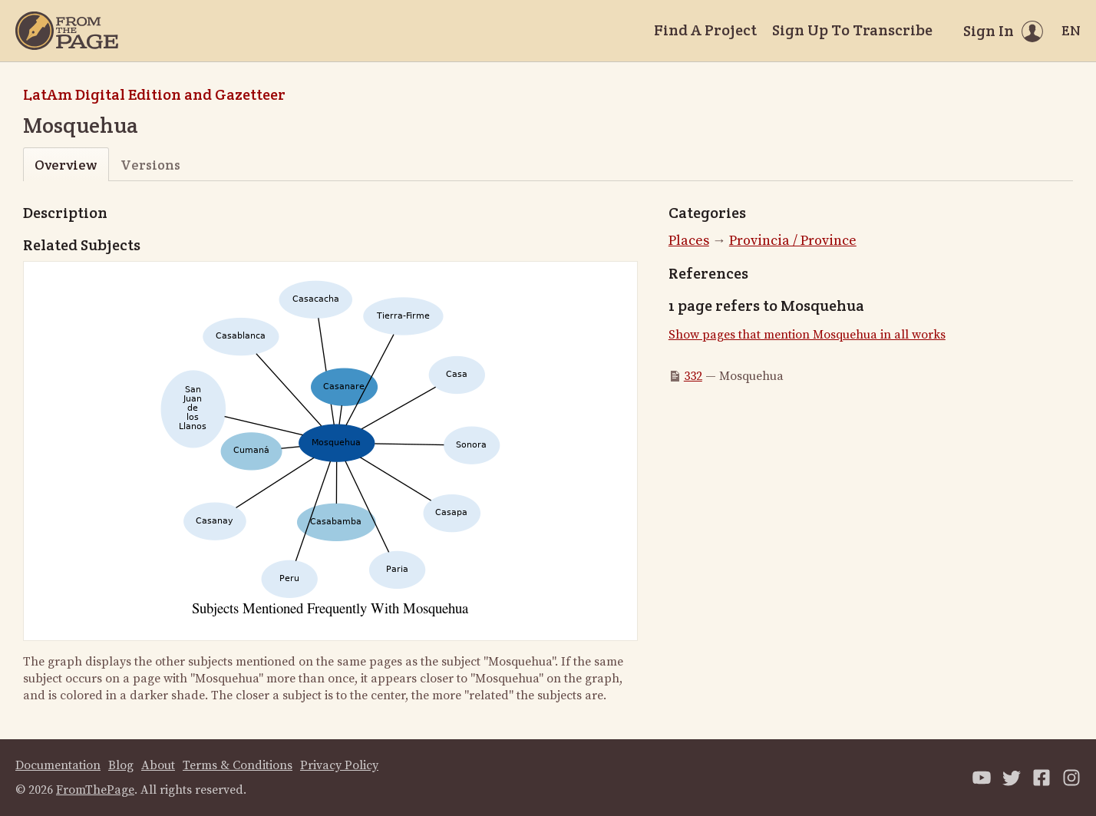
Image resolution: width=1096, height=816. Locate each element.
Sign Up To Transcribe (852, 30)
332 (693, 376)
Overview (66, 164)
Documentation (58, 765)
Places (688, 240)
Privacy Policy (339, 765)
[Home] (66, 31)
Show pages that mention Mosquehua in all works (807, 334)
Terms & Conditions (237, 765)
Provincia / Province (793, 240)
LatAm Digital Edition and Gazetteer (154, 94)
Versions (150, 164)
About (158, 765)
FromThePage (95, 790)
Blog (121, 765)
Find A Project (705, 30)
